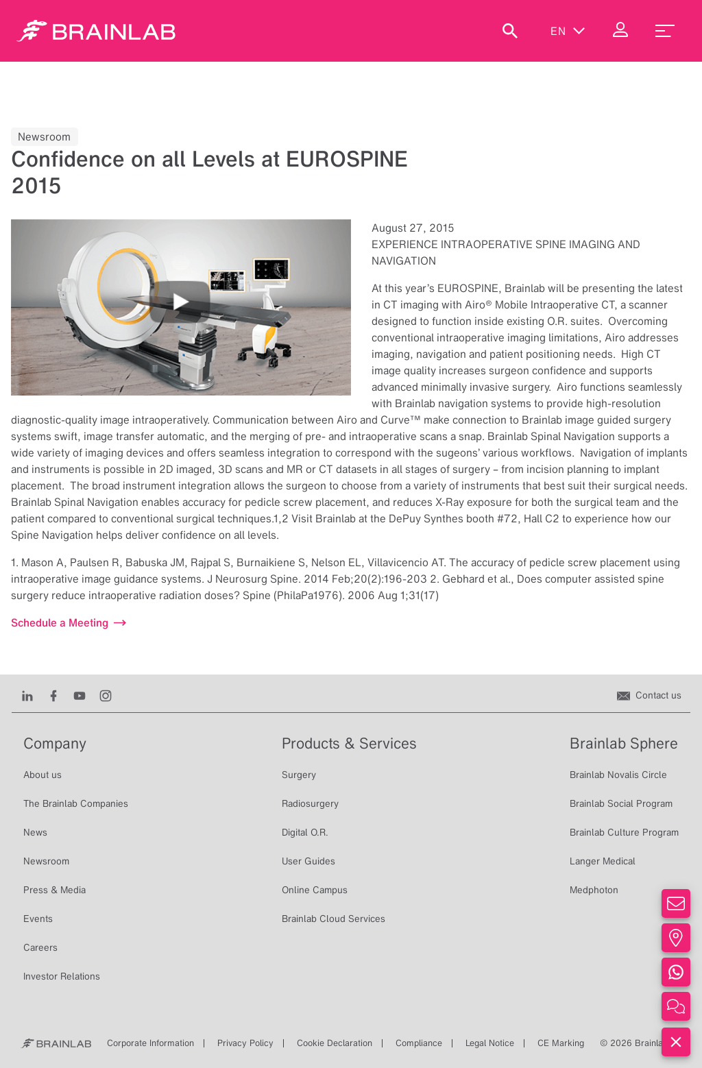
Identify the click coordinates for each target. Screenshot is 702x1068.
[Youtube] (79, 695)
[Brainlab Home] (56, 1043)
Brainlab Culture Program (624, 832)
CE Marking (560, 1043)
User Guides (308, 861)
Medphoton (594, 890)
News (35, 832)
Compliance (419, 1043)
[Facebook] (53, 695)
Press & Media (54, 890)
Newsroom (46, 861)
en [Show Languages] (567, 30)
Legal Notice (489, 1043)
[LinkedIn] (27, 695)
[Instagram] (105, 695)
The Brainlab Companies (75, 803)
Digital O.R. (305, 832)
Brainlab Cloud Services (333, 918)
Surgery (299, 774)
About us (42, 774)
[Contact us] (649, 695)
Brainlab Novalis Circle (618, 774)
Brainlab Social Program (621, 803)
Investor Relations (61, 976)
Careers (40, 947)
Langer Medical (603, 861)
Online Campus (315, 890)
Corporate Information (150, 1043)
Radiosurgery (310, 803)
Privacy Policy (245, 1043)
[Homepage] (96, 31)
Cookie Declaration (334, 1043)
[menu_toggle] (665, 31)
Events (38, 918)
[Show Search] (510, 31)
